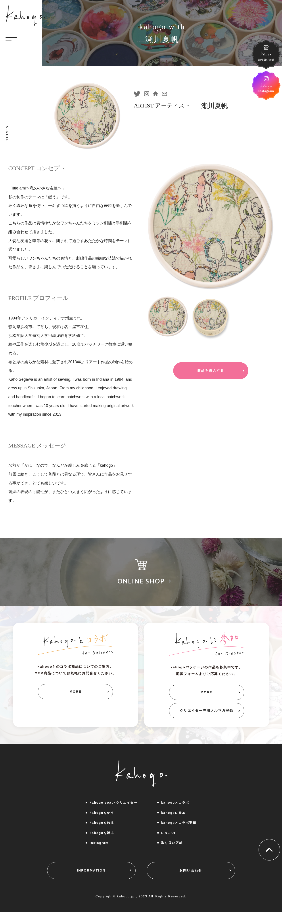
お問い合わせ (190, 870)
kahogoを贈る (102, 833)
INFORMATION (91, 870)
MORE (75, 691)
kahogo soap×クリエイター (113, 802)
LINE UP (169, 833)
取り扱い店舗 (172, 843)
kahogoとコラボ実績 (178, 822)
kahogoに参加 (173, 812)
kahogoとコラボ (175, 802)
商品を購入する (210, 370)
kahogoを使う (102, 812)
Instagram (99, 843)
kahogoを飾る (102, 822)
